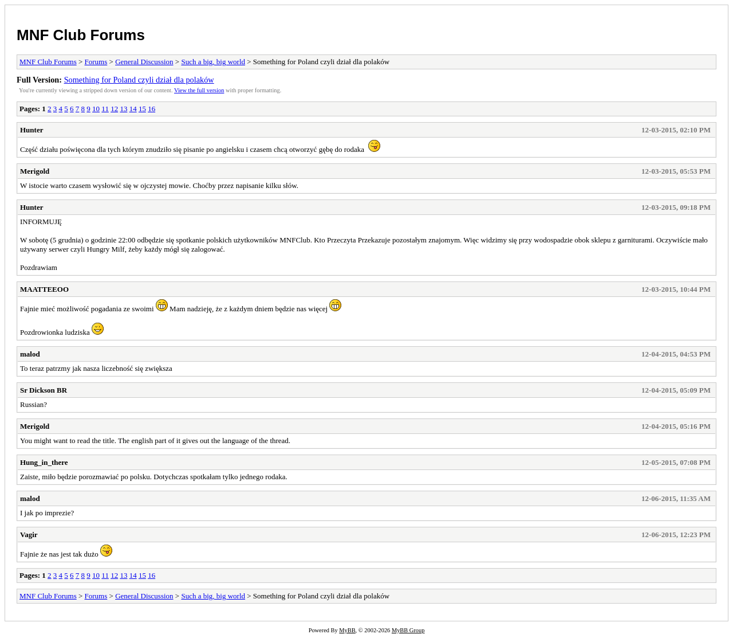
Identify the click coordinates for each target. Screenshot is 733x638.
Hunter (31, 130)
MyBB (347, 630)
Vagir (29, 534)
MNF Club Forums (81, 35)
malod (30, 354)
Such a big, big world (213, 61)
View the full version (199, 90)
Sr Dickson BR (43, 390)
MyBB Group (408, 630)
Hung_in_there (44, 462)
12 (114, 108)
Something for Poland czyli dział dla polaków (139, 79)
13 (123, 108)
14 (133, 108)
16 (151, 108)
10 (96, 108)
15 (142, 108)
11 (105, 108)
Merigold (34, 171)
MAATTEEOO (44, 289)
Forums (96, 61)
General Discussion (144, 61)
